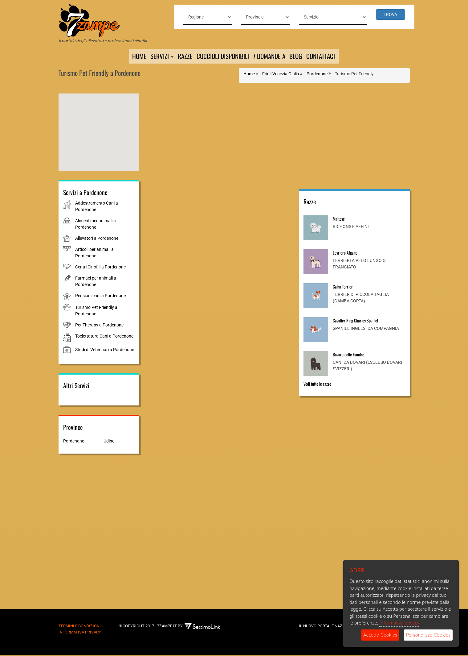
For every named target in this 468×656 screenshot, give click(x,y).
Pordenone (73, 441)
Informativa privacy (399, 623)
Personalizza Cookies (428, 635)
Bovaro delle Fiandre (348, 355)
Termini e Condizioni (80, 626)
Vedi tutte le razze (317, 384)
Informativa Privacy (80, 632)
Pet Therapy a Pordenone (99, 325)
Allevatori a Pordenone (96, 238)
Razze (181, 56)
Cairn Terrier (343, 287)
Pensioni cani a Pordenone (100, 296)
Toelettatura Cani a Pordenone (104, 336)
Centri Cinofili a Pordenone (100, 267)
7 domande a (270, 56)
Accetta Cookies (380, 635)
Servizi (157, 56)
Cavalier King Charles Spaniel (355, 321)
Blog (299, 56)
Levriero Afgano (345, 253)
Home (133, 56)
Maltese (339, 219)
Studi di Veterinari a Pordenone (104, 350)
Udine (109, 441)
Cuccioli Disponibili (220, 56)
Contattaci (325, 56)
